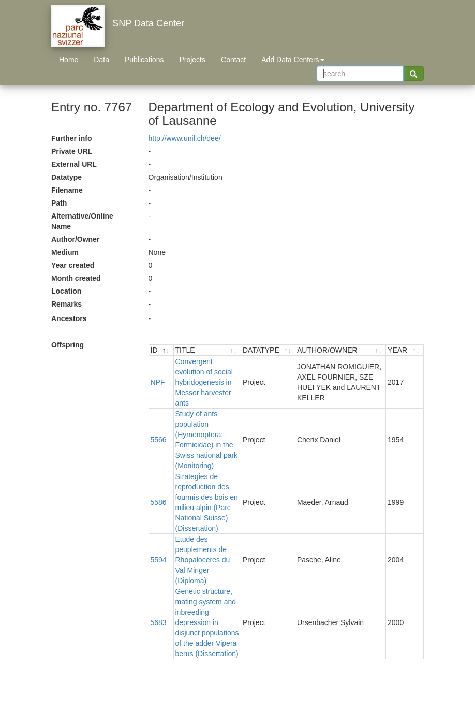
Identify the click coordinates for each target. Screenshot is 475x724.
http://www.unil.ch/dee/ (185, 138)
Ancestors (68, 318)
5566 (159, 440)
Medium (65, 252)
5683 (159, 622)
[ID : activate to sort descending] (161, 350)
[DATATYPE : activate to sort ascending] (268, 350)
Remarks (66, 304)
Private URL (71, 151)
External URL (74, 164)
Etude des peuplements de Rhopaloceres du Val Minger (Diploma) (202, 560)
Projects (192, 59)
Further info (71, 138)
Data (101, 59)
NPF (158, 382)
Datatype (66, 177)
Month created (76, 278)
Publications (144, 59)
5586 (159, 502)
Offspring (67, 345)
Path (59, 203)
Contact (233, 59)
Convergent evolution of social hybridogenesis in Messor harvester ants (204, 382)
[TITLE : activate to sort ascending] (207, 350)
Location (66, 291)
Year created (72, 265)
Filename (67, 190)
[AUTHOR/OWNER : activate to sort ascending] (340, 350)
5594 (159, 560)
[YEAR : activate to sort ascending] (404, 350)
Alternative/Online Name (82, 221)
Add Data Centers (292, 59)
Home (68, 59)
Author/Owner (75, 239)
